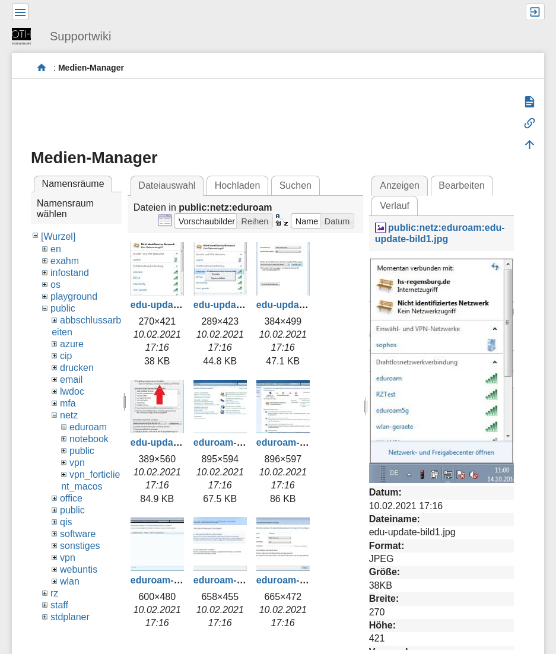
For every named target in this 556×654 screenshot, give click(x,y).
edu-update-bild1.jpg (177, 305)
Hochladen (237, 185)
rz (54, 593)
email (71, 379)
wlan (70, 581)
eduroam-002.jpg (168, 580)
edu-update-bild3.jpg (303, 305)
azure (72, 344)
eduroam (88, 427)
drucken (77, 368)
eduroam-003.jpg (231, 580)
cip (66, 356)
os (55, 285)
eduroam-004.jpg (294, 580)
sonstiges (80, 546)
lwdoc (72, 391)
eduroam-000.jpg (231, 442)
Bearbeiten (461, 185)
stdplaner (70, 617)
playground (73, 296)
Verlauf (394, 206)
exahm (64, 261)
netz (69, 415)
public (62, 308)
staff (59, 605)
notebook (89, 439)
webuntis (78, 569)
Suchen (295, 185)
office (71, 498)
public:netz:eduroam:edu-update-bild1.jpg (440, 233)
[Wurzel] (58, 236)
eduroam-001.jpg (294, 442)
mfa (68, 403)
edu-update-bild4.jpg (177, 442)
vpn (77, 463)
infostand (69, 273)
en (55, 249)
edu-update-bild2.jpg (240, 305)
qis (66, 522)
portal (42, 68)
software (78, 534)
